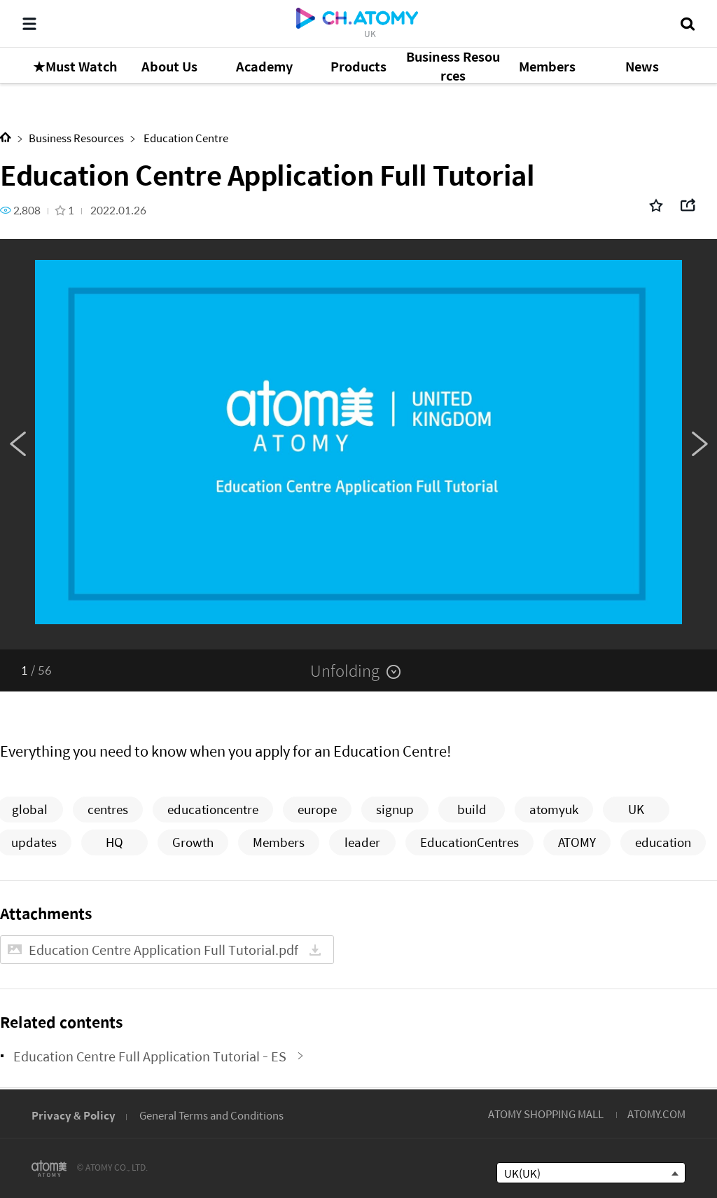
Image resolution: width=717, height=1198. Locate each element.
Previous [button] (17, 444)
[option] (358, 444)
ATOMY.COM (656, 1114)
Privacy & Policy (74, 1115)
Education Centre (184, 138)
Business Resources (76, 138)
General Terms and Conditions (211, 1115)
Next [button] (699, 444)
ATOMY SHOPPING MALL (546, 1114)
